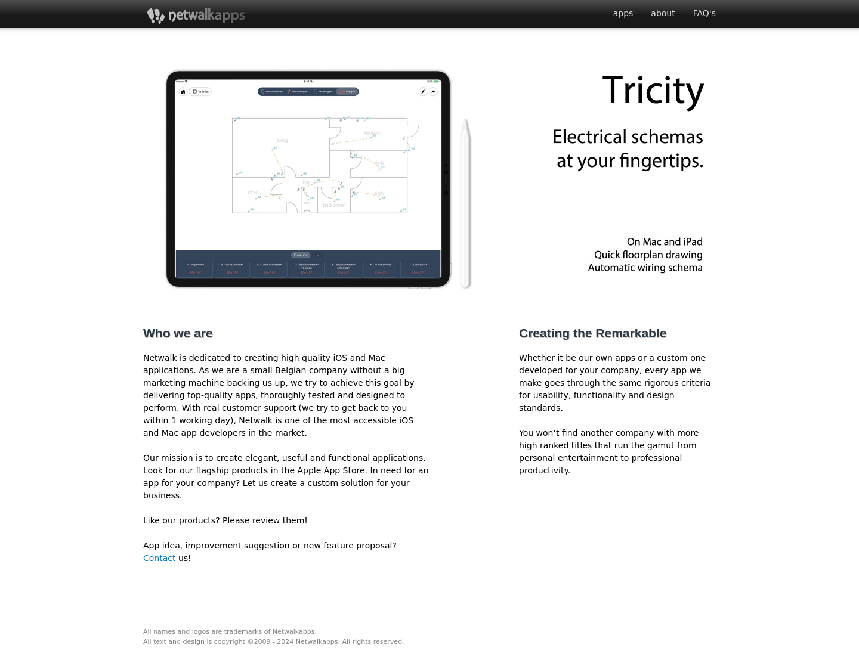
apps (623, 13)
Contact (160, 558)
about (663, 13)
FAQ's (704, 13)
